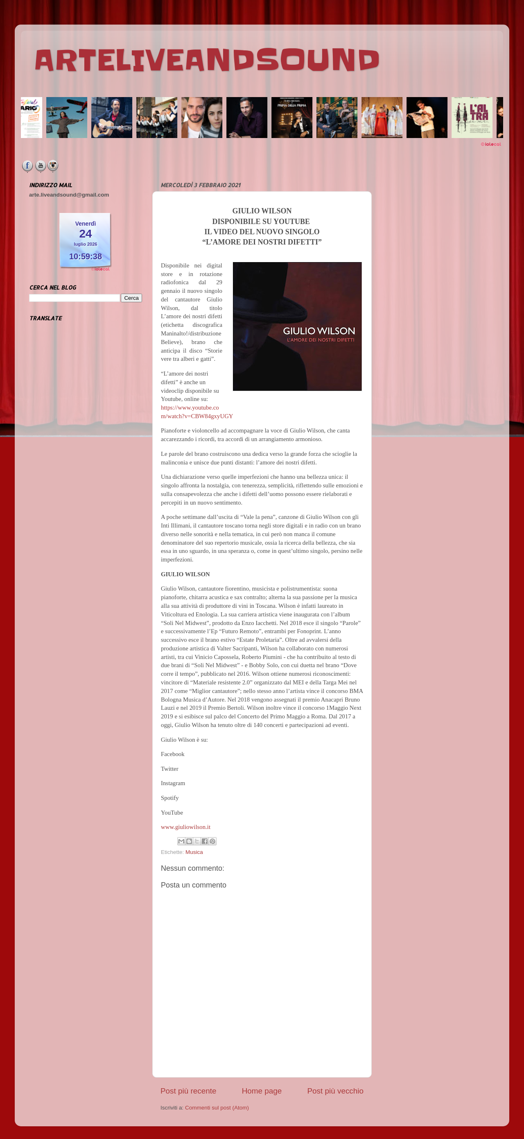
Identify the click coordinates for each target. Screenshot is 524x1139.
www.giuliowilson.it (185, 827)
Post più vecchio (335, 1091)
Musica (194, 852)
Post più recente (188, 1091)
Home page (262, 1091)
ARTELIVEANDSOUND (207, 60)
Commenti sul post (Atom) (217, 1108)
